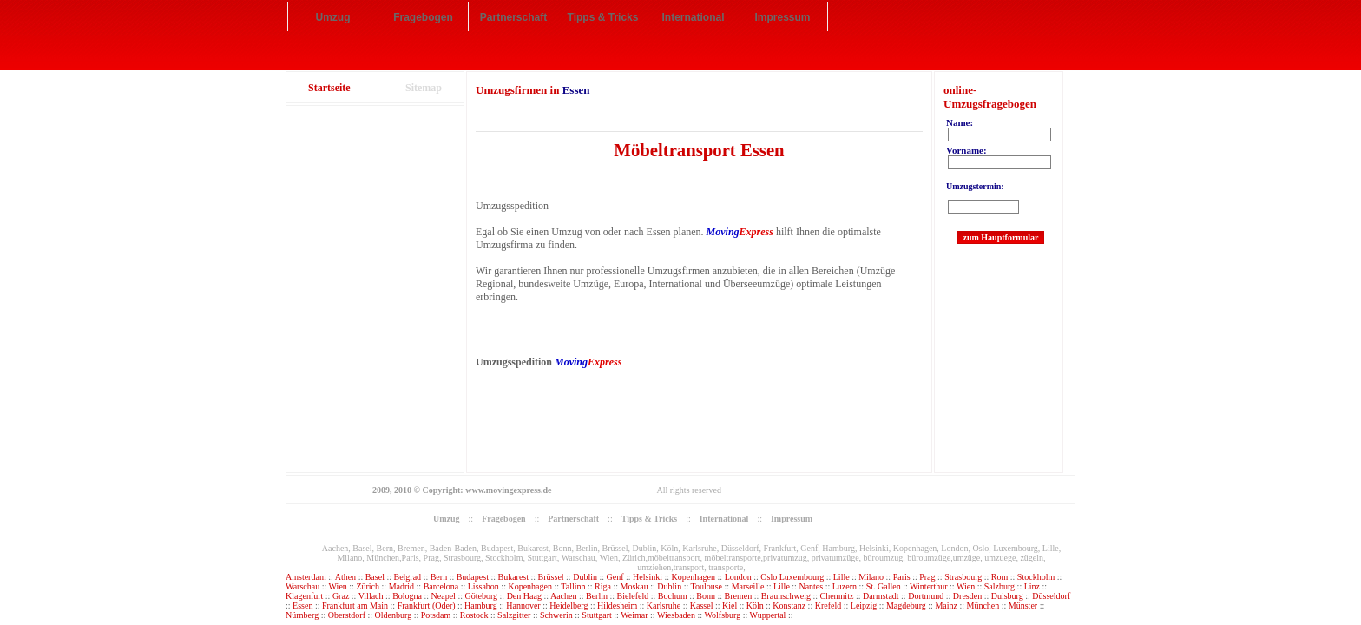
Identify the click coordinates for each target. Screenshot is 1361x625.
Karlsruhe (663, 605)
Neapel (444, 596)
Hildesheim (617, 605)
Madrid (401, 586)
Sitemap (423, 88)
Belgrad (407, 577)
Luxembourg (802, 577)
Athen (345, 577)
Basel (375, 577)
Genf (615, 577)
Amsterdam (306, 577)
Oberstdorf (346, 615)
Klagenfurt (304, 596)
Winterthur (928, 586)
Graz (342, 596)
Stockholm (1037, 577)
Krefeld (828, 605)
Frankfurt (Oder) (427, 605)
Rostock (474, 615)
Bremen (738, 596)
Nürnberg (302, 615)
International (692, 17)
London (738, 577)
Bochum (672, 596)
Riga (603, 586)
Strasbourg (963, 577)
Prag (927, 577)
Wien (339, 586)
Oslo (768, 577)
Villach (371, 596)
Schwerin (556, 615)
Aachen (563, 596)
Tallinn (573, 586)
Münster (1023, 605)
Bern (440, 577)
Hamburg (480, 605)
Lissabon (485, 586)
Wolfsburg (722, 615)
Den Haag (524, 596)
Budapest (473, 577)
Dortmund (925, 596)
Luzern (844, 586)
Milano (871, 577)
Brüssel (551, 577)
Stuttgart (596, 615)
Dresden (967, 596)
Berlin (597, 596)
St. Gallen (883, 586)
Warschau (304, 586)
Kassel (701, 605)
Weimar (634, 615)
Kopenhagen (694, 577)
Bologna (408, 596)
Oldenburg (393, 615)
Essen (302, 605)
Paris (903, 577)
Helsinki (647, 577)
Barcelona (442, 586)
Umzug (333, 17)
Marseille (748, 586)
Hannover (523, 605)
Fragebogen (423, 17)
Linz (1032, 586)
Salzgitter (513, 615)
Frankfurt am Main (355, 605)
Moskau (634, 586)
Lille (842, 577)
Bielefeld (633, 596)
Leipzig (864, 605)
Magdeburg (906, 605)
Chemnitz (836, 596)
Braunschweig (786, 596)
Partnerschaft (513, 17)
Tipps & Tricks (603, 17)
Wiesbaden (676, 615)
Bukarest (513, 577)
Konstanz (789, 605)
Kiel (729, 605)
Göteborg (480, 596)
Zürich (368, 586)
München (982, 605)
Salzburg (999, 586)
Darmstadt (881, 596)
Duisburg (1007, 596)
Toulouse (707, 586)
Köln (755, 605)
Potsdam (435, 615)
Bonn (705, 596)
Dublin (585, 577)
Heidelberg (568, 605)
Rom (999, 577)
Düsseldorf (1051, 596)
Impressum (782, 17)
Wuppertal (768, 615)
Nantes (812, 586)
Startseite (329, 88)
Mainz (946, 605)
